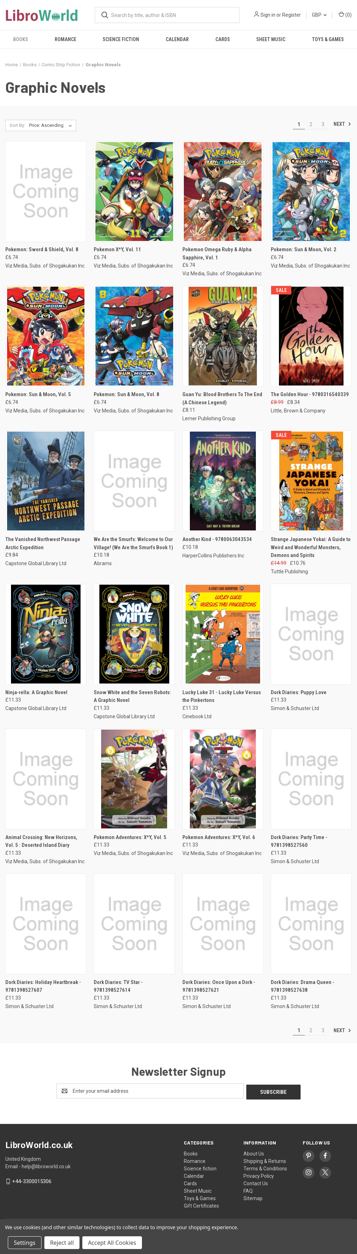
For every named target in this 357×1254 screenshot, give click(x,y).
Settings (24, 1243)
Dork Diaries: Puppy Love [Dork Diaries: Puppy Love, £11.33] (298, 692)
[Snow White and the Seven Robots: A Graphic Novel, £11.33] (134, 634)
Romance (65, 39)
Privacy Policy (258, 1175)
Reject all (62, 1243)
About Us (253, 1152)
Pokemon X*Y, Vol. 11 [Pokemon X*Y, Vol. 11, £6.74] (117, 249)
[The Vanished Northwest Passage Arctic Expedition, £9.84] (46, 481)
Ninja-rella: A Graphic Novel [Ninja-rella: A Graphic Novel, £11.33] (36, 692)
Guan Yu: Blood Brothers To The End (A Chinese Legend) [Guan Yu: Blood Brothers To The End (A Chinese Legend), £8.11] (222, 398)
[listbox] (52, 125)
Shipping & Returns (264, 1160)
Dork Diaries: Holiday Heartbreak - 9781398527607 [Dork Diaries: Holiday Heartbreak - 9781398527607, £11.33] (43, 986)
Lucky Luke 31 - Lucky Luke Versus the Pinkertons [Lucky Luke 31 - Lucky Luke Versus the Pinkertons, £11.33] (221, 696)
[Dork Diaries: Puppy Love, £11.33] (311, 634)
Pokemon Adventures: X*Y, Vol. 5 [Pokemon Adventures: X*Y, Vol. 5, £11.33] (130, 837)
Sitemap (253, 1197)
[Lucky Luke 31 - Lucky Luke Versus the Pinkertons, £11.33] (223, 634)
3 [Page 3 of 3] (323, 124)
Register (291, 15)
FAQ (248, 1190)
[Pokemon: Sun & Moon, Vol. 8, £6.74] (134, 336)
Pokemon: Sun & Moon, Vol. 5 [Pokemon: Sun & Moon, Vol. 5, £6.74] (38, 394)
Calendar (177, 39)
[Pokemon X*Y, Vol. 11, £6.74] (134, 191)
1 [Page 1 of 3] (298, 124)
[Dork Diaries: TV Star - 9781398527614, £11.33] (134, 924)
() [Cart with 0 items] (345, 14)
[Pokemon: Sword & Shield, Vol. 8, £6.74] (46, 191)
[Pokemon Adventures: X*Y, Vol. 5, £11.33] (134, 779)
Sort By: (17, 125)
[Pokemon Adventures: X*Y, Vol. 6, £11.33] (223, 779)
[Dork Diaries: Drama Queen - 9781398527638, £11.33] (311, 924)
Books (20, 39)
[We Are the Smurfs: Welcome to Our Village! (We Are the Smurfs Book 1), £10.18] (134, 481)
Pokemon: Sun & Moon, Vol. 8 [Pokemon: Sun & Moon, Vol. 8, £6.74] (126, 394)
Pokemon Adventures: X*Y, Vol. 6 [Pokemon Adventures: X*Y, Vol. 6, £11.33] (218, 837)
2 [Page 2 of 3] (310, 124)
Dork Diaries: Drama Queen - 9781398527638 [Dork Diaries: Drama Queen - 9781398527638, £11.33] (302, 986)
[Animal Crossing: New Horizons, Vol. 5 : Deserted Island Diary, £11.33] (46, 779)
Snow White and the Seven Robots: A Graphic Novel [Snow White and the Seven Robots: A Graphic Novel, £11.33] (132, 696)
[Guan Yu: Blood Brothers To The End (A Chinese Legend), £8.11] (223, 336)
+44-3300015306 (31, 1180)
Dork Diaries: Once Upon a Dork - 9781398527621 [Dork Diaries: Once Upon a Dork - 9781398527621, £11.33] (218, 986)
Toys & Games (200, 1197)
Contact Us (255, 1182)
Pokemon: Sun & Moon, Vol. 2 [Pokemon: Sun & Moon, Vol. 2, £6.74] (303, 249)
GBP (319, 15)
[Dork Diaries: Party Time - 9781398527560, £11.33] (311, 779)
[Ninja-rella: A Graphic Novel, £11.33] (46, 634)
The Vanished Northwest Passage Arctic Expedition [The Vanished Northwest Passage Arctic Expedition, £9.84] (42, 543)
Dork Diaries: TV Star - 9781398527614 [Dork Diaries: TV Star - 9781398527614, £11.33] (118, 986)
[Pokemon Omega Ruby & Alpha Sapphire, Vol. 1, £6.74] (223, 191)
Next (342, 124)
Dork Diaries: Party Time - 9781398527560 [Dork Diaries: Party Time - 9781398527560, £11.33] (299, 841)
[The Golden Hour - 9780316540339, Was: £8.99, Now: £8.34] (311, 336)
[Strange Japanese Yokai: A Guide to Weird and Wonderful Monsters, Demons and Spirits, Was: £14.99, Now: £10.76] (311, 481)
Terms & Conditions (265, 1167)
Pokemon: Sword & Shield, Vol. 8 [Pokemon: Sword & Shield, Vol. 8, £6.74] (41, 249)
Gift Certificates (201, 1205)
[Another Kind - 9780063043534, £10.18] (223, 481)
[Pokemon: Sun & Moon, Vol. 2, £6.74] (311, 191)
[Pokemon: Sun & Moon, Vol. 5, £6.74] (46, 336)
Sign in (267, 15)
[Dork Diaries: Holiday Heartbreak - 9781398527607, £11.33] (46, 924)
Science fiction (121, 39)
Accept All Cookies (112, 1243)
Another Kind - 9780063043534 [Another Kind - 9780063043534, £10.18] (217, 539)
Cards (222, 39)
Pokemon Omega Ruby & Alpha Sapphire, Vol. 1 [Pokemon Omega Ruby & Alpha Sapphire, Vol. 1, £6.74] (217, 253)
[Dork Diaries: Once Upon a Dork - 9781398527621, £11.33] (223, 924)
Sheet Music (270, 39)
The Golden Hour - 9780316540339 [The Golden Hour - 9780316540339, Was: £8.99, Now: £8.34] (310, 394)
